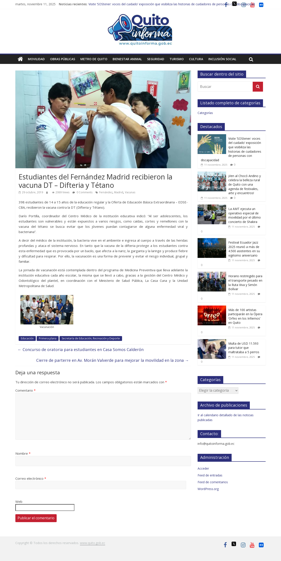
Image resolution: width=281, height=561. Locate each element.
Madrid (118, 192)
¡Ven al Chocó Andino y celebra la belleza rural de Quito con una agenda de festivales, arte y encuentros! (244, 184)
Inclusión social (222, 59)
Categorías (205, 113)
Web (18, 501)
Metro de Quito (93, 59)
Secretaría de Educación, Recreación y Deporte (91, 338)
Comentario (25, 390)
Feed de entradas (210, 475)
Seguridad (155, 59)
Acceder (203, 468)
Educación (27, 338)
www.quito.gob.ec (92, 543)
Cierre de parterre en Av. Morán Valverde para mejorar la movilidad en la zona (112, 360)
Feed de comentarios (213, 482)
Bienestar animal (127, 59)
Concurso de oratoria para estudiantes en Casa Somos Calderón (81, 349)
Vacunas (130, 192)
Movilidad (36, 59)
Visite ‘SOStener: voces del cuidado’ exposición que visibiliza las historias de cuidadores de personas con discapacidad (171, 4)
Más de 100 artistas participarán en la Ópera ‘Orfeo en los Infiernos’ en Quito (245, 316)
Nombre (23, 453)
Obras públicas (62, 59)
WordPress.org (208, 489)
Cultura (196, 59)
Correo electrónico (30, 478)
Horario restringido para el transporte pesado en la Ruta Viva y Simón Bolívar (245, 282)
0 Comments (82, 192)
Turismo (176, 59)
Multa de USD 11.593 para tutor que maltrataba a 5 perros (243, 347)
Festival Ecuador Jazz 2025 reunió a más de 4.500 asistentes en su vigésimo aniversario (244, 248)
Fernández (105, 192)
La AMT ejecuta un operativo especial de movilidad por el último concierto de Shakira (244, 215)
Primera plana (47, 338)
